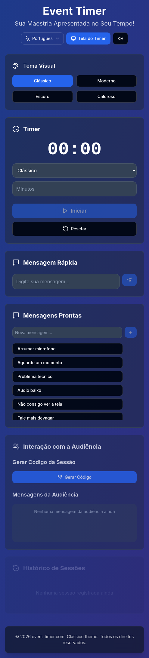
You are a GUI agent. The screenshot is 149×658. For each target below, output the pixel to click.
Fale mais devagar (35, 417)
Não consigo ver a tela (39, 404)
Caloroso (107, 96)
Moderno (106, 80)
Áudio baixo (29, 390)
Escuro (42, 96)
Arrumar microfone (36, 348)
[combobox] (42, 38)
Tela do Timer (88, 38)
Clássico (42, 80)
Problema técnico (35, 376)
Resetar (74, 229)
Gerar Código (74, 476)
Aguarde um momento (39, 362)
